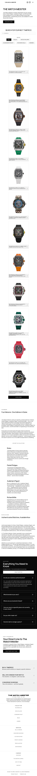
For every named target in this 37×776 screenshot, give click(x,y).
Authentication (18, 736)
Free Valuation (18, 743)
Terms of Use (23, 774)
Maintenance (18, 746)
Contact (18, 765)
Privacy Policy (14, 774)
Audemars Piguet (18, 714)
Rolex (18, 717)
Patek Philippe (18, 711)
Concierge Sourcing (18, 733)
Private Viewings (18, 739)
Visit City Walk (18, 762)
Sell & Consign (18, 729)
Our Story (18, 755)
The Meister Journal (18, 758)
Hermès (18, 721)
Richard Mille (18, 707)
